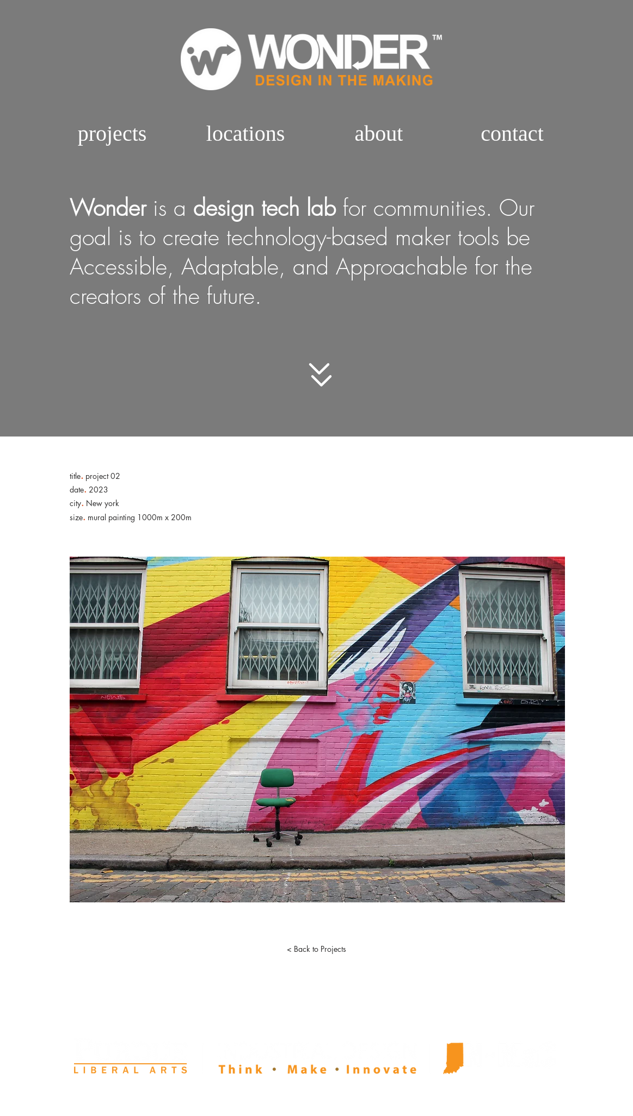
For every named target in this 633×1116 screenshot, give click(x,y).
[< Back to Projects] (316, 949)
